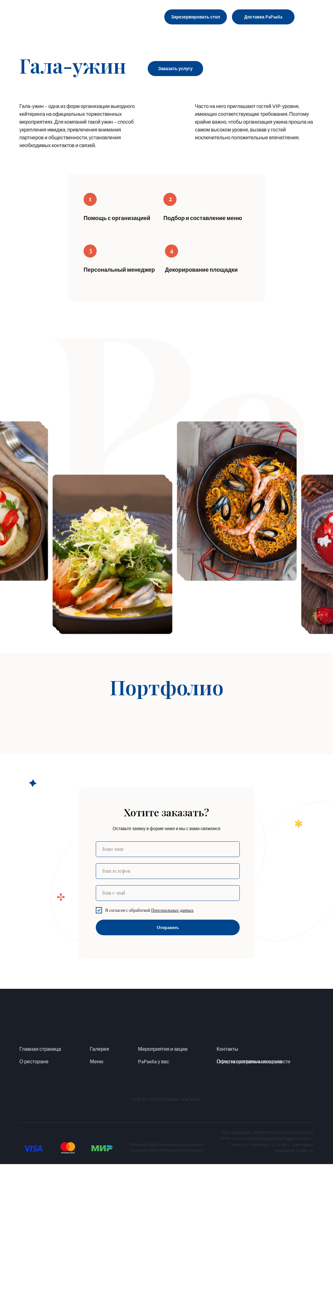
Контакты (227, 1189)
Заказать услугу (175, 68)
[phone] (168, 1011)
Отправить (168, 1067)
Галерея (99, 1189)
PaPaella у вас (153, 1201)
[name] (168, 989)
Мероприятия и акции (162, 1189)
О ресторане (34, 1201)
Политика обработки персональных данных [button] (166, 1284)
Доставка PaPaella (263, 16)
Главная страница (40, 1189)
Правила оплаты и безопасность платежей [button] (166, 1290)
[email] (168, 1033)
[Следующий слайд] (288, 790)
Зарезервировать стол (195, 16)
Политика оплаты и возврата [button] (249, 1201)
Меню (96, 1201)
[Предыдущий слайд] (44, 790)
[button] (172, 1050)
